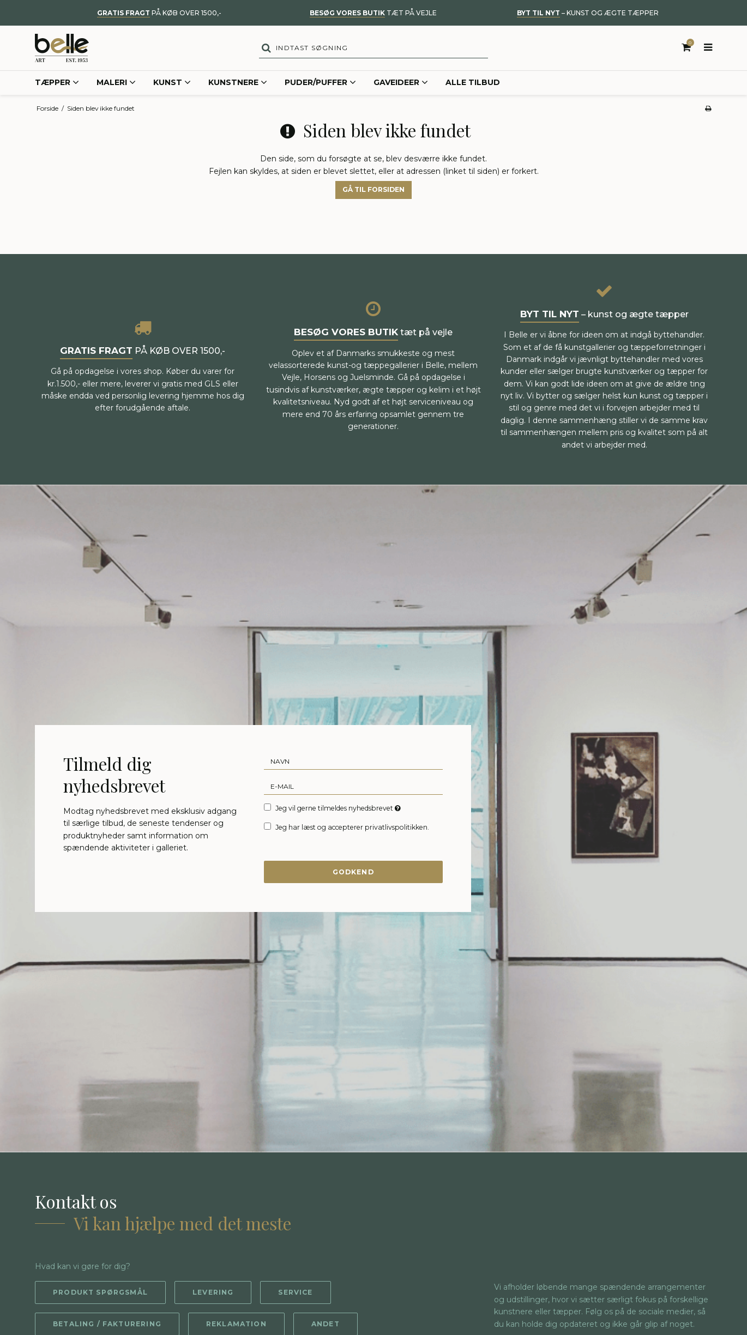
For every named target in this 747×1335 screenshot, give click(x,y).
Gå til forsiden (373, 190)
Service (296, 1293)
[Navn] (353, 762)
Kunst (172, 83)
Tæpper (57, 83)
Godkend (353, 872)
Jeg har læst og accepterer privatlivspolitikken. (352, 828)
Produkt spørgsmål (100, 1293)
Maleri (116, 83)
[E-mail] (353, 787)
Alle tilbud (472, 83)
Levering (213, 1293)
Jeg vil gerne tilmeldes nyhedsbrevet (338, 809)
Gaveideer (401, 83)
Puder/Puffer (320, 83)
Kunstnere (237, 83)
